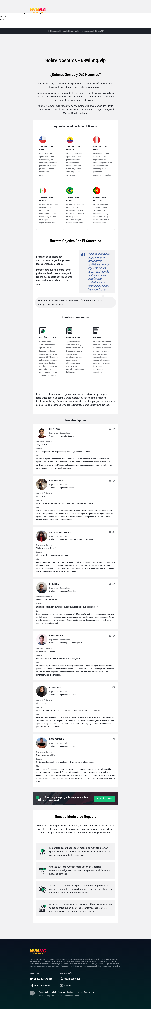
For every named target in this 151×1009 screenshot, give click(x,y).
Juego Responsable (86, 992)
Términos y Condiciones (67, 992)
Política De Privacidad (47, 992)
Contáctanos (104, 798)
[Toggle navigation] (119, 11)
